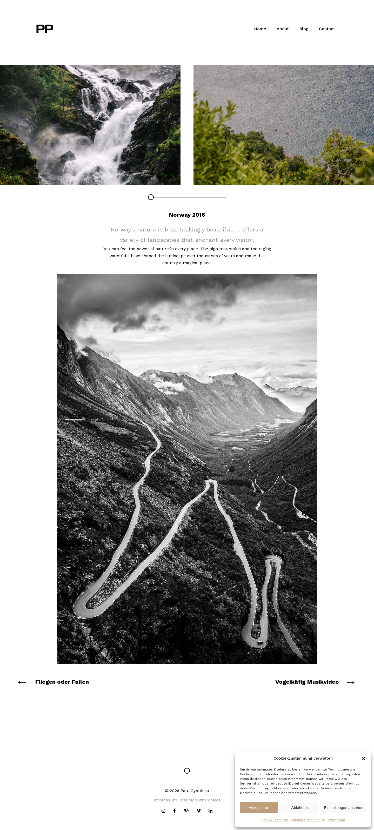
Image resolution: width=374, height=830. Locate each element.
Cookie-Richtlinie (274, 820)
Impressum (336, 820)
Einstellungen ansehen (343, 807)
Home (260, 28)
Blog (304, 28)
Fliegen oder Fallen (62, 682)
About (283, 28)
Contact (327, 28)
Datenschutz (191, 800)
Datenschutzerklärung (308, 820)
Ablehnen (299, 807)
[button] (363, 758)
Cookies (213, 800)
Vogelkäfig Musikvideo (307, 682)
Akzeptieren (259, 807)
